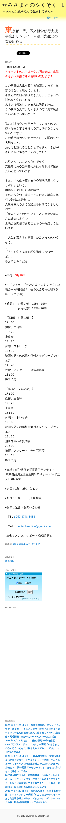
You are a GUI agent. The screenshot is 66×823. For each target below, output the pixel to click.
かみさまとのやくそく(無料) (21, 578)
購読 (19, 583)
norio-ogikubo (19, 544)
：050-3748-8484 (24, 516)
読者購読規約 (20, 592)
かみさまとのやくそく (29, 8)
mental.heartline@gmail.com (34, 526)
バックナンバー (16, 597)
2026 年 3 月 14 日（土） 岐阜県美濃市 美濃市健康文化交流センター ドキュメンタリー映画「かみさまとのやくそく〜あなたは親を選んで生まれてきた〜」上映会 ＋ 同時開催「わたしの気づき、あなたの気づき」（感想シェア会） (33, 764)
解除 (28, 583)
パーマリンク (33, 544)
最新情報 (9, 561)
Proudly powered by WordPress (33, 816)
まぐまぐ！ (36, 599)
